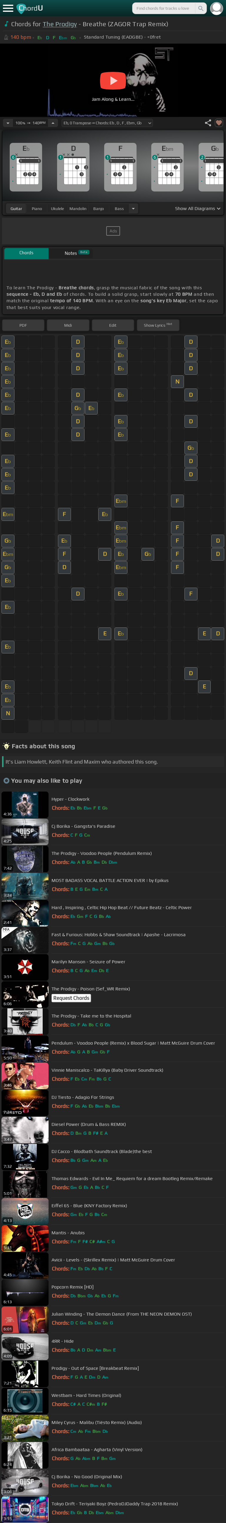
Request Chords (71, 998)
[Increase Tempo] (53, 123)
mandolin (78, 208)
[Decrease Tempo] (8, 123)
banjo (98, 208)
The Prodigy (60, 24)
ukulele (57, 208)
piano (37, 208)
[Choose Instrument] (133, 208)
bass (119, 208)
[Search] (200, 8)
